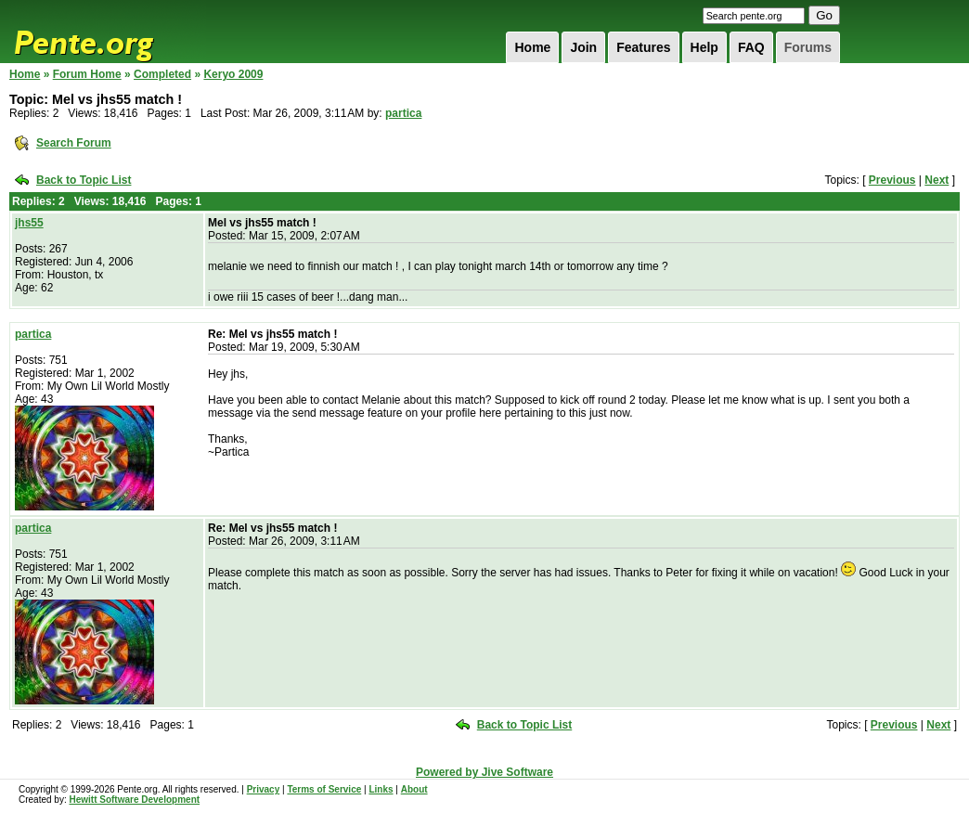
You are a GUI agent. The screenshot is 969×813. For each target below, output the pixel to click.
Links (380, 789)
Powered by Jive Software (484, 772)
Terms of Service (324, 789)
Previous (892, 180)
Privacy (263, 789)
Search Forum (73, 142)
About (414, 789)
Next (936, 180)
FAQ (751, 47)
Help (704, 47)
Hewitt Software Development (134, 799)
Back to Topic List (83, 180)
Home (532, 47)
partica (403, 113)
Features (643, 47)
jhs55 (29, 222)
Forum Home (87, 74)
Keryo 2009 (233, 74)
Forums (808, 47)
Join (583, 47)
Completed (162, 74)
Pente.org (107, 31)
